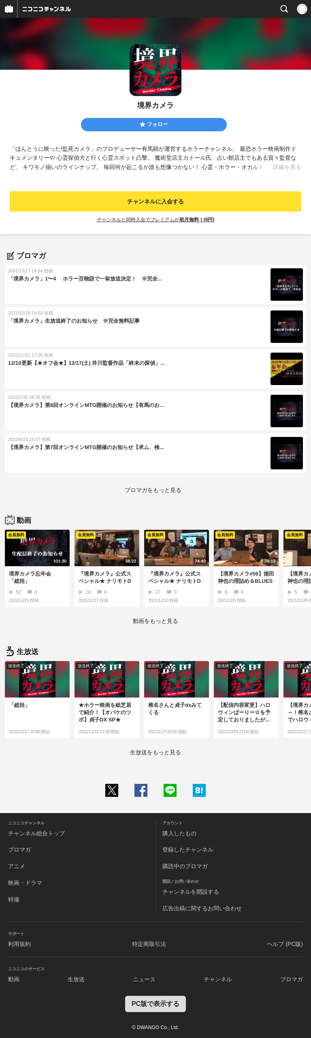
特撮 (13, 899)
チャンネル (218, 979)
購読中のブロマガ (185, 866)
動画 (13, 979)
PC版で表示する (155, 1003)
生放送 (76, 979)
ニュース (144, 979)
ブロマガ (19, 849)
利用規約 (19, 944)
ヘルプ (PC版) (285, 944)
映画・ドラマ (25, 883)
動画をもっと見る (155, 621)
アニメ (16, 866)
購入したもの (179, 833)
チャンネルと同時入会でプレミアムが (156, 220)
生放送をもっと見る (155, 752)
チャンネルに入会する (155, 201)
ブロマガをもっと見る (153, 490)
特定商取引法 (149, 944)
